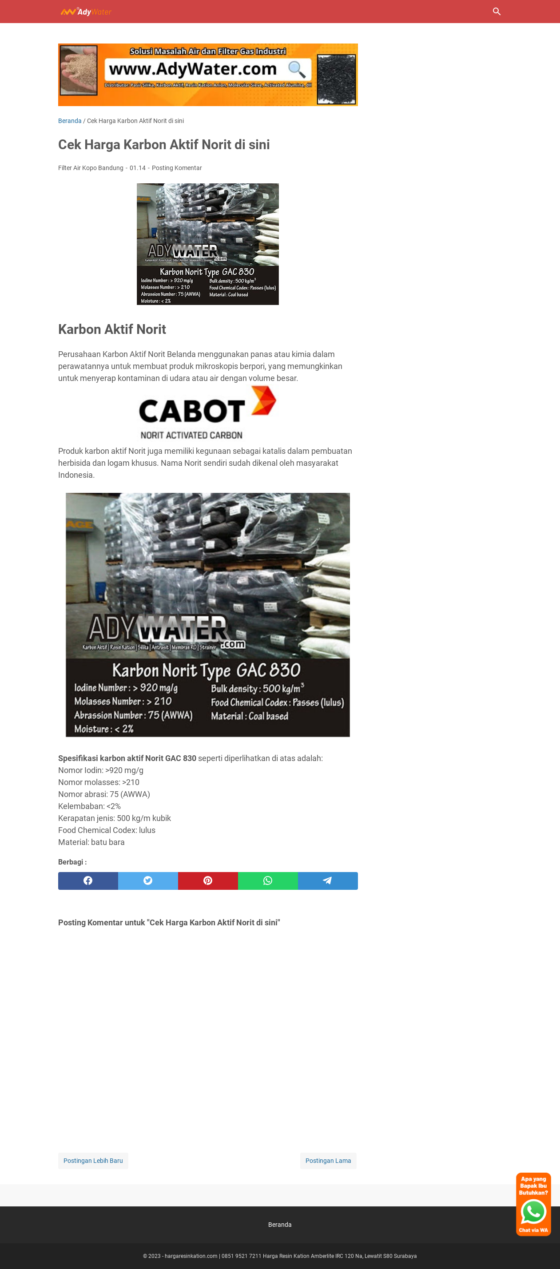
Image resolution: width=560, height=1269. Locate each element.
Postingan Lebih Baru (93, 1160)
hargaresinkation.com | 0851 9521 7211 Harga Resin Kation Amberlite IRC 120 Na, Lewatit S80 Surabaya (291, 1256)
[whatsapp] (268, 881)
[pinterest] (208, 881)
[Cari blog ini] (497, 11)
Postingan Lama (328, 1160)
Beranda (280, 1224)
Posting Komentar (177, 167)
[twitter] (148, 881)
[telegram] (328, 881)
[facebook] (88, 881)
